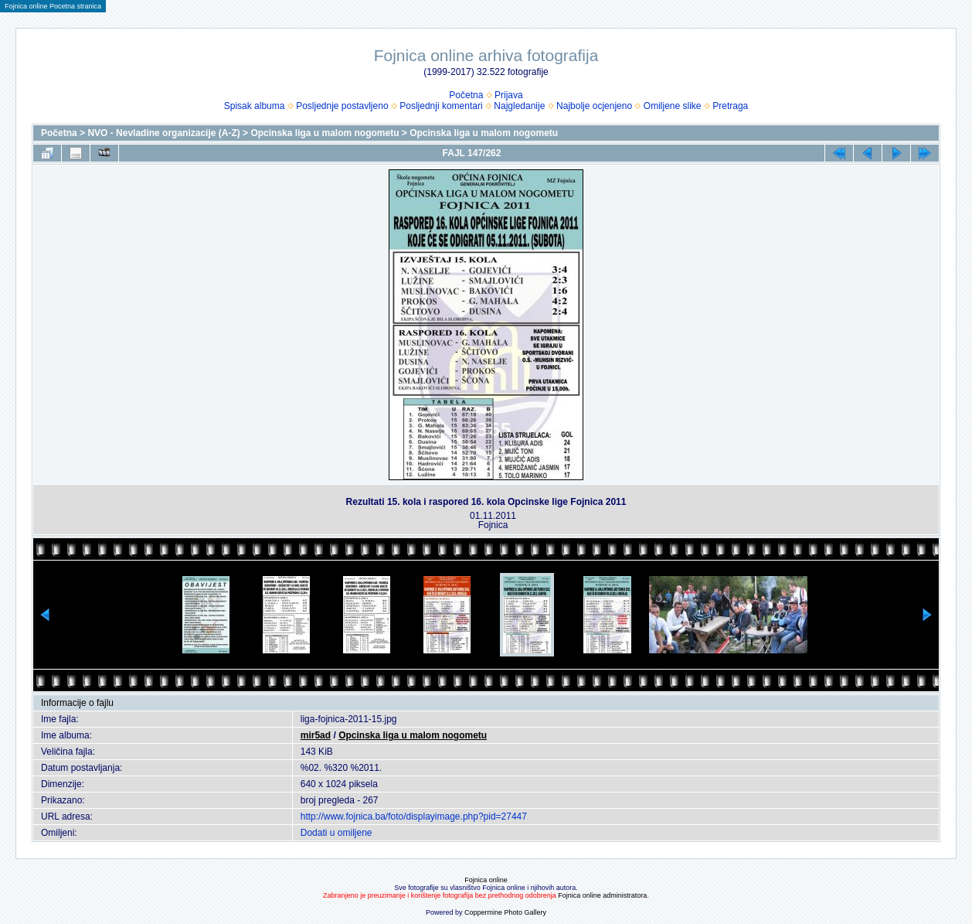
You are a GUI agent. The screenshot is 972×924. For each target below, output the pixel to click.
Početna (466, 95)
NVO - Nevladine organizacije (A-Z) (163, 133)
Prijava (508, 95)
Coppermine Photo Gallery (505, 912)
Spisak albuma (254, 106)
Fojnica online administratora (602, 895)
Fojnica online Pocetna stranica (53, 6)
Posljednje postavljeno (342, 106)
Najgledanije (519, 106)
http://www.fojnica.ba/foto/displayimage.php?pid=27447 (414, 816)
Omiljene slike (673, 106)
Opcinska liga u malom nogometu (324, 133)
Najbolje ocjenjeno (594, 106)
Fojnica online (486, 880)
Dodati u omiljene (336, 832)
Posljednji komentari (440, 106)
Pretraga (730, 106)
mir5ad (316, 735)
